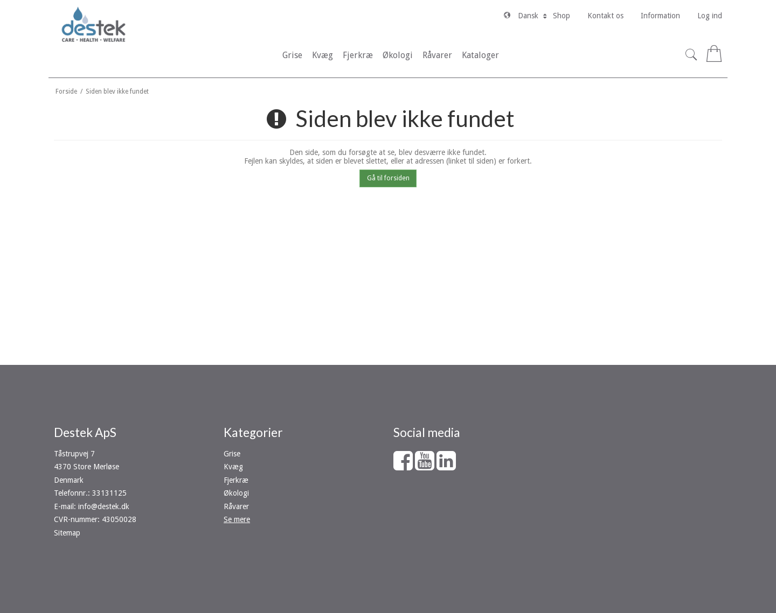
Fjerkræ (236, 480)
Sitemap (67, 533)
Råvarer (236, 506)
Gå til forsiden (388, 178)
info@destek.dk (103, 506)
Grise (232, 453)
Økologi (236, 493)
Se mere (237, 519)
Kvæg (233, 466)
